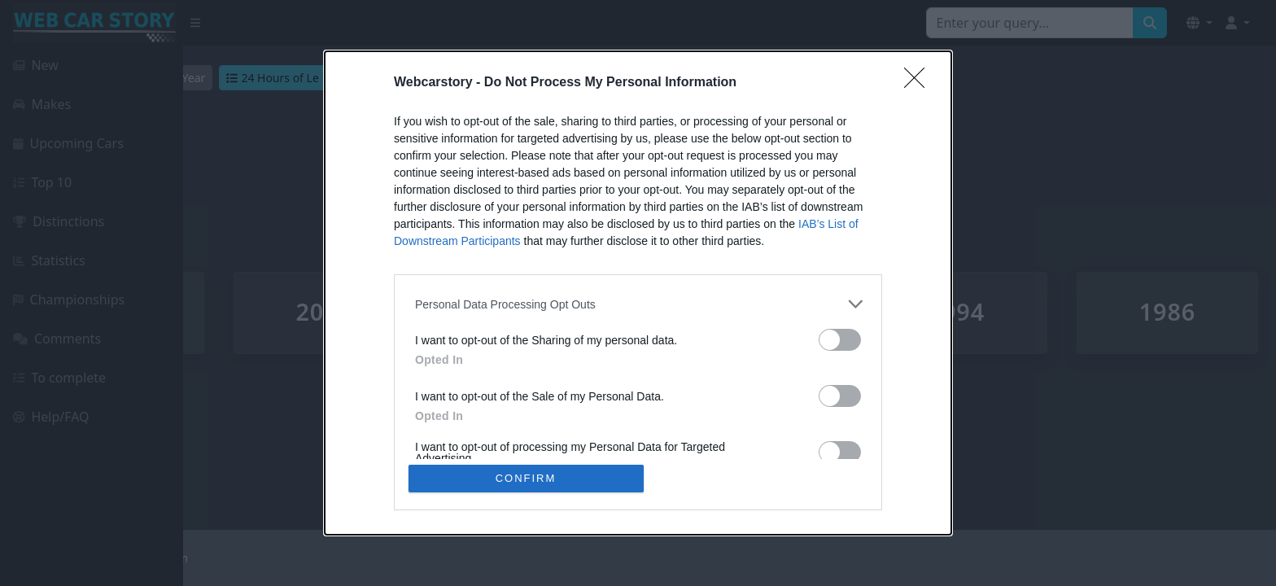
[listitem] (638, 304)
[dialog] (638, 293)
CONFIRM (526, 478)
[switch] (840, 340)
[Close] (919, 83)
